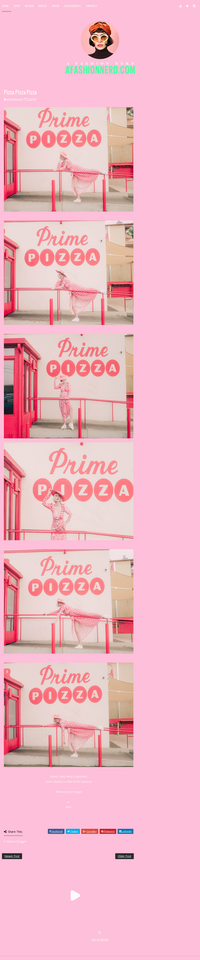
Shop (16, 6)
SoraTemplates (25, 944)
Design (29, 6)
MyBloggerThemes (66, 944)
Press (55, 6)
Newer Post (12, 856)
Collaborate (72, 6)
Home (5, 6)
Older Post (124, 856)
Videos (42, 6)
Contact (91, 6)
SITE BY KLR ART (100, 939)
